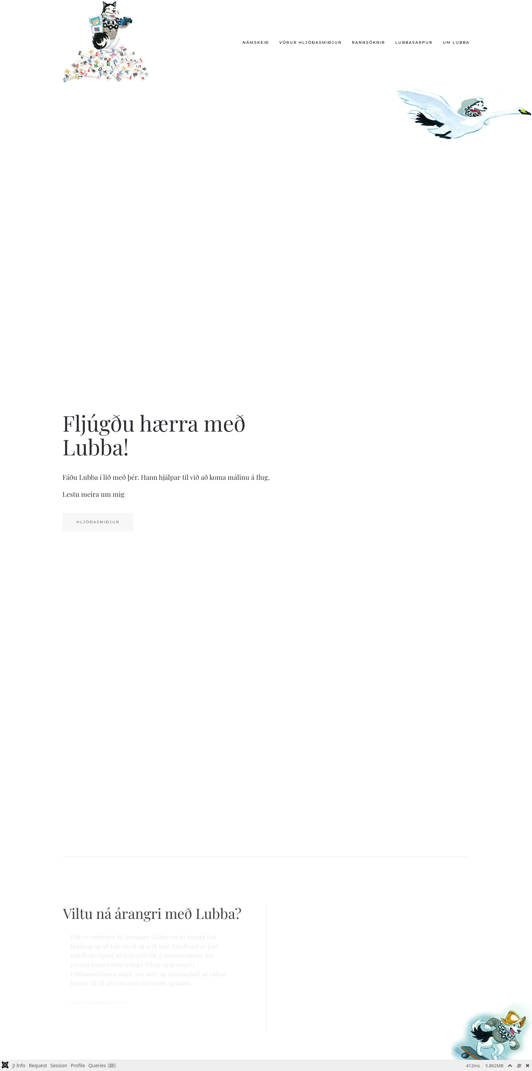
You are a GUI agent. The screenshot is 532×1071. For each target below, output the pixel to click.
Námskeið (256, 42)
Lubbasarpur (414, 42)
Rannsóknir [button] (368, 42)
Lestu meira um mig (93, 494)
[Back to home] (109, 43)
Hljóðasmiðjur (97, 522)
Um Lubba (456, 42)
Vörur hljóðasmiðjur (310, 42)
